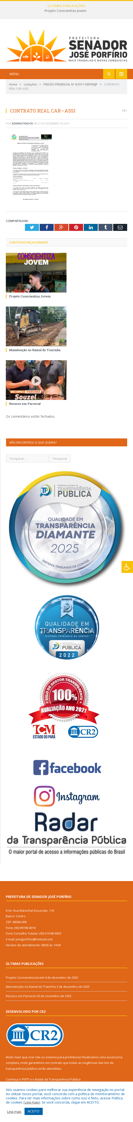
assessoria (114, 1057)
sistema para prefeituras (63, 1057)
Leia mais (31, 1102)
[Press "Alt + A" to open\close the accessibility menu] (127, 567)
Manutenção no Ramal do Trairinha (34, 350)
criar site (34, 1057)
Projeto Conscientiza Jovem (65, 11)
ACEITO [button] (33, 1111)
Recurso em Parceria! (25, 404)
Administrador (22, 123)
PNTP (25, 1079)
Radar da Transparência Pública (57, 1079)
